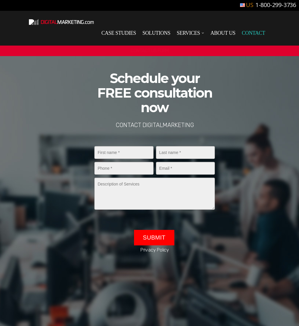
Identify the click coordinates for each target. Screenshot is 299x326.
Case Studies (118, 33)
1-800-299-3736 (275, 5)
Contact (253, 33)
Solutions (156, 33)
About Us (223, 33)
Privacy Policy (154, 250)
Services (191, 33)
